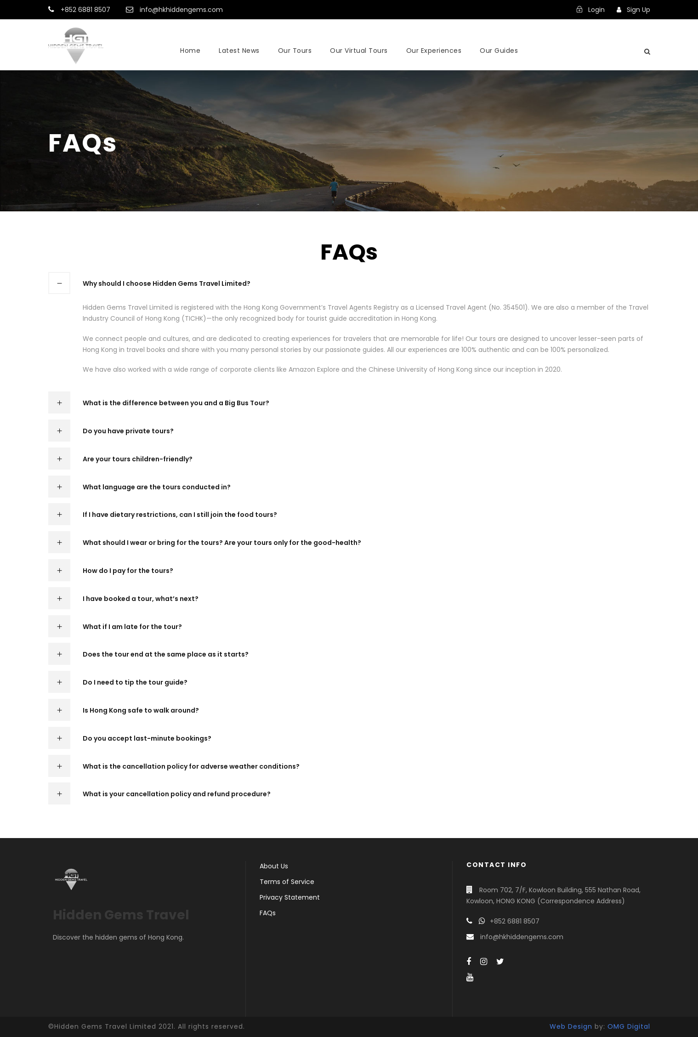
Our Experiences (434, 50)
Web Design (571, 1026)
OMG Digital (628, 1026)
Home (190, 50)
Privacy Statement (290, 897)
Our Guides (499, 50)
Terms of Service (287, 881)
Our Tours (295, 50)
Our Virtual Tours (359, 50)
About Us (274, 866)
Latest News (239, 50)
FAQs (268, 913)
